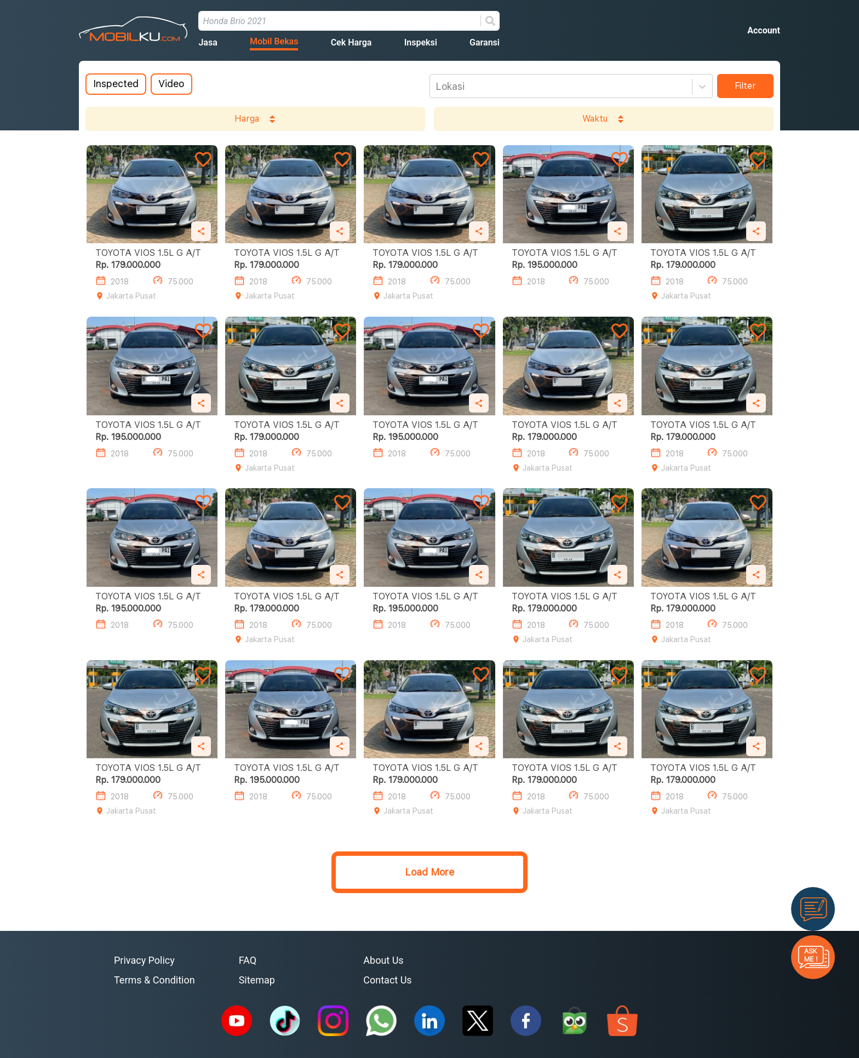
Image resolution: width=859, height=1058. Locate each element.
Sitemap (257, 980)
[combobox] (437, 86)
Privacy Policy (144, 960)
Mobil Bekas (274, 41)
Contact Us (387, 980)
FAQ (247, 960)
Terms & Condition (154, 980)
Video (171, 83)
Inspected (116, 83)
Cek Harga (351, 42)
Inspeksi (420, 42)
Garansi (484, 42)
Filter (745, 86)
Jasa (207, 42)
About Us (383, 960)
